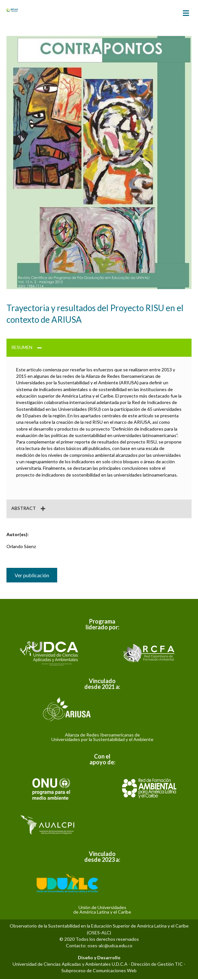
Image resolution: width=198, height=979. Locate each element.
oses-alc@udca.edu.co (110, 945)
